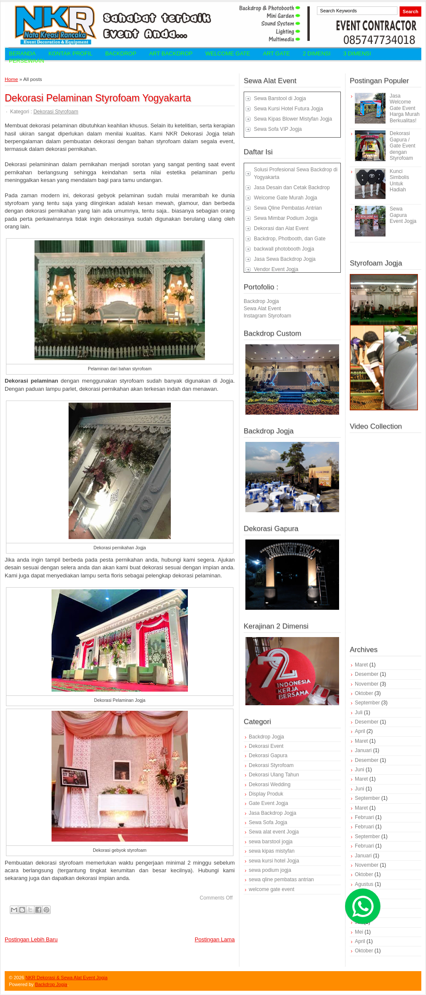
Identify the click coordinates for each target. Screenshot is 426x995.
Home (11, 79)
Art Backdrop (171, 53)
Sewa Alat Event (262, 308)
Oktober (364, 693)
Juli (359, 712)
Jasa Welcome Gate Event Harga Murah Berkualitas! (405, 108)
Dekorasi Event (266, 746)
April (360, 731)
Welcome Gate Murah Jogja (285, 198)
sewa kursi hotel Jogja (274, 861)
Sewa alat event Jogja (274, 832)
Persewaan (26, 61)
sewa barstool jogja (271, 842)
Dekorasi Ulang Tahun (274, 775)
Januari (363, 750)
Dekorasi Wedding (270, 784)
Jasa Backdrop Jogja (272, 813)
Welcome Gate (227, 53)
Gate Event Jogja (268, 803)
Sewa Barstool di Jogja (280, 98)
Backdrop (120, 53)
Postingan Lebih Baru (31, 939)
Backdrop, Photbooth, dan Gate (289, 239)
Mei (359, 932)
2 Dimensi (317, 53)
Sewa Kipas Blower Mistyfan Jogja (293, 119)
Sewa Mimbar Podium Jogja (285, 218)
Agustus (364, 884)
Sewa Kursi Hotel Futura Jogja (288, 109)
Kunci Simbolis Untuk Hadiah (399, 180)
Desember (366, 674)
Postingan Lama (215, 939)
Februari (364, 817)
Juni (359, 770)
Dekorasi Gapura (268, 756)
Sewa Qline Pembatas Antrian (288, 208)
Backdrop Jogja (261, 301)
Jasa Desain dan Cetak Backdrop (292, 187)
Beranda (22, 53)
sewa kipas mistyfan (271, 851)
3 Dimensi (357, 53)
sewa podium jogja (270, 870)
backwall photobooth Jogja (284, 249)
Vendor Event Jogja (276, 269)
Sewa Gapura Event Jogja (403, 215)
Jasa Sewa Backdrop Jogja (285, 259)
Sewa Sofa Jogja (268, 822)
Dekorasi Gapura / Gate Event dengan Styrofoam (402, 145)
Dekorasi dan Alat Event (281, 228)
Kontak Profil (70, 53)
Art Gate (276, 53)
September (367, 703)
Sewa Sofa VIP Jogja (278, 129)
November (366, 684)
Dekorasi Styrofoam (55, 112)
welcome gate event (271, 889)
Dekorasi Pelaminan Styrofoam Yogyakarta (98, 98)
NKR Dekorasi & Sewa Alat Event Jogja (67, 977)
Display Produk (266, 794)
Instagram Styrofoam (267, 316)
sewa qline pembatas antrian (281, 880)
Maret (361, 665)
